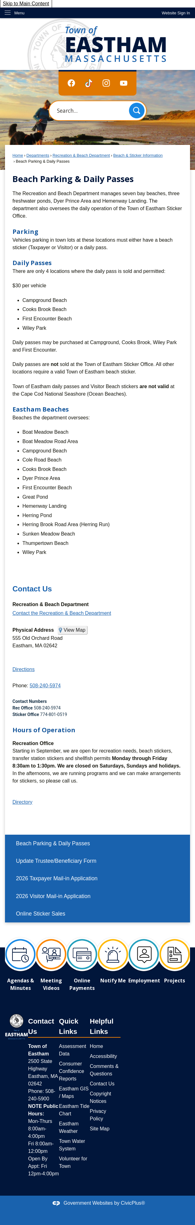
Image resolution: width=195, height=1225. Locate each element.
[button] (137, 110)
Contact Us (32, 589)
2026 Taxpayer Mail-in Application (57, 878)
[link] (176, 12)
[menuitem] (97, 843)
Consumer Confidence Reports (71, 1071)
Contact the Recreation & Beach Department (61, 613)
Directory (22, 802)
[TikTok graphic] (89, 83)
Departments (37, 155)
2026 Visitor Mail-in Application (53, 896)
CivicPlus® (133, 1203)
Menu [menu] (19, 13)
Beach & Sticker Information (138, 155)
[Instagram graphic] (106, 83)
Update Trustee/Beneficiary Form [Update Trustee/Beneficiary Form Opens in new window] (56, 861)
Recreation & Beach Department (81, 155)
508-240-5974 (45, 685)
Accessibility (103, 1056)
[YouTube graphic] (123, 83)
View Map (74, 630)
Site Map (99, 1128)
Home (17, 155)
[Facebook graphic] (71, 83)
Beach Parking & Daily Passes (53, 843)
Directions (23, 669)
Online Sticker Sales (40, 914)
